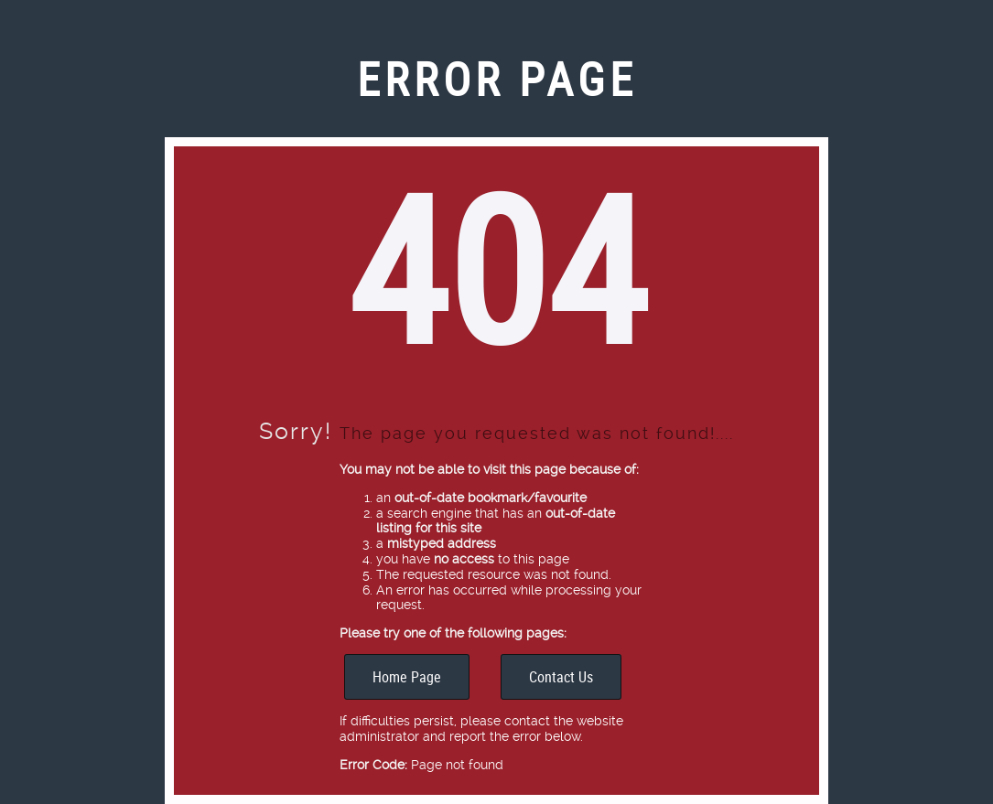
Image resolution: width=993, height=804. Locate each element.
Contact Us (561, 677)
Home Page (406, 677)
